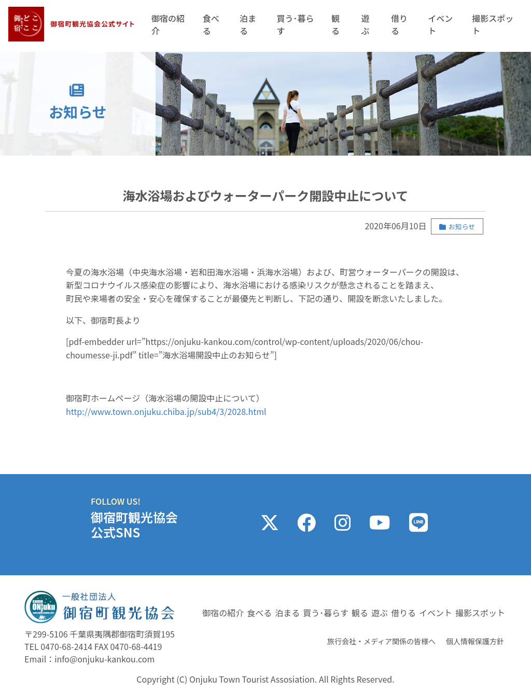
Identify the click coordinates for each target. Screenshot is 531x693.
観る (335, 24)
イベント (440, 24)
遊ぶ (365, 24)
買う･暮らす (295, 24)
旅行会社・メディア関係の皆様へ (381, 641)
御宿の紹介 (168, 24)
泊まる (248, 24)
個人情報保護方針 (475, 641)
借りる (399, 24)
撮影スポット (492, 24)
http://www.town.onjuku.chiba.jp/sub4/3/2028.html (166, 411)
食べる (211, 24)
